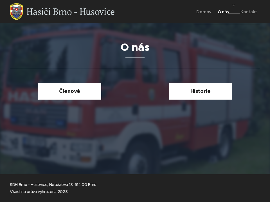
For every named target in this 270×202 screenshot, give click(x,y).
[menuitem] (194, 11)
